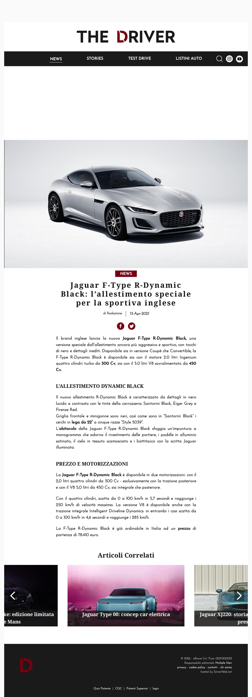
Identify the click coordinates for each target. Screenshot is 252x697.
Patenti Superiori (137, 688)
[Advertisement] (126, 103)
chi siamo (226, 667)
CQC (118, 688)
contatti (212, 667)
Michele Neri (223, 663)
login (156, 688)
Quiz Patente (102, 688)
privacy (181, 667)
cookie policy (197, 667)
